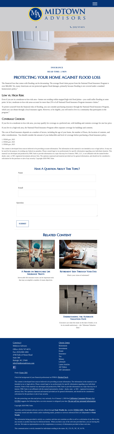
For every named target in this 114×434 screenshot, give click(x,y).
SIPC (82, 410)
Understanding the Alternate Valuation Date (78, 317)
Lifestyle (62, 362)
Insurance (62, 354)
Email (20, 188)
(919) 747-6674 (77, 27)
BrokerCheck (63, 377)
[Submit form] (22, 224)
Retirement (63, 346)
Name (20, 173)
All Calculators (64, 370)
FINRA (76, 410)
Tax (60, 356)
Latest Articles (64, 364)
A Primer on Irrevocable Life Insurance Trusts (35, 272)
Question (20, 203)
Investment (63, 348)
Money (61, 359)
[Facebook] (36, 27)
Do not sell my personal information (82, 401)
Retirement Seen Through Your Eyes (78, 271)
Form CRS (23, 373)
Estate (61, 351)
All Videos (63, 367)
